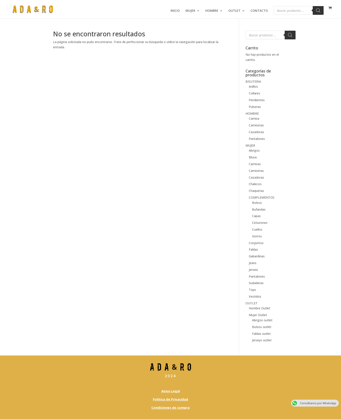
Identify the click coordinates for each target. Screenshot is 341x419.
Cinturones (259, 223)
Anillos (253, 86)
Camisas (255, 164)
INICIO (175, 11)
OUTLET (234, 11)
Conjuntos (256, 243)
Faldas (253, 249)
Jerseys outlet (262, 340)
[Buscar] (318, 10)
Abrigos (254, 150)
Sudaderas (256, 283)
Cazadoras (256, 132)
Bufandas (259, 209)
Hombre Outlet (259, 308)
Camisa (254, 118)
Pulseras (255, 107)
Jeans (252, 263)
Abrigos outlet (262, 320)
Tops (252, 290)
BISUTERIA (253, 81)
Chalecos (255, 184)
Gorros (257, 236)
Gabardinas (257, 256)
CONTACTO (259, 11)
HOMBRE (211, 11)
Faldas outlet (261, 334)
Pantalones (257, 139)
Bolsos (257, 203)
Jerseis (253, 270)
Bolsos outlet (261, 327)
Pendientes (257, 100)
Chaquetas (256, 191)
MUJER (190, 11)
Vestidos (255, 296)
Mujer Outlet (258, 315)
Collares (254, 93)
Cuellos (257, 229)
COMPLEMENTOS (261, 197)
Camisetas (256, 125)
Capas (256, 216)
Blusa (253, 157)
